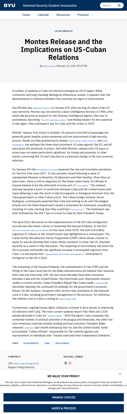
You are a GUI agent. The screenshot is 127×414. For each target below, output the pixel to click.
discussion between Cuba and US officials (37, 230)
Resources (63, 14)
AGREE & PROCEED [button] (64, 408)
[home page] (9, 5)
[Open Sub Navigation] (93, 14)
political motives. (58, 315)
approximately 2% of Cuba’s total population (73, 254)
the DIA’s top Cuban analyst (59, 119)
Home (26, 14)
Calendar (43, 14)
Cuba (47, 343)
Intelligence (62, 343)
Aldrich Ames (77, 140)
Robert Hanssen (96, 140)
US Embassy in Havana (50, 169)
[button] (120, 374)
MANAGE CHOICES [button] (63, 397)
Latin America (64, 31)
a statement (101, 282)
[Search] (112, 5)
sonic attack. (85, 185)
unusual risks (79, 209)
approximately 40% (71, 298)
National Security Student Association (53, 5)
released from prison (45, 107)
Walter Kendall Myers (25, 144)
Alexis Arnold (49, 65)
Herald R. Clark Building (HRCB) (28, 363)
